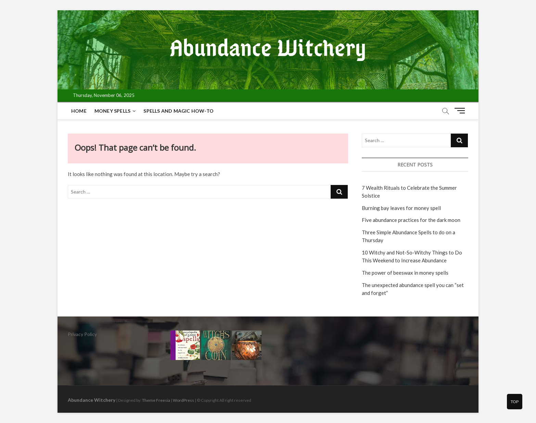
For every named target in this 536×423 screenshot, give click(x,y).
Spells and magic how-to (178, 111)
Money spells (112, 111)
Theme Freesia (156, 400)
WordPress (183, 400)
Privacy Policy (82, 334)
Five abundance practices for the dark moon (411, 220)
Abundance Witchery (91, 400)
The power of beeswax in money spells (405, 273)
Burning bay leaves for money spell (401, 208)
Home (79, 111)
